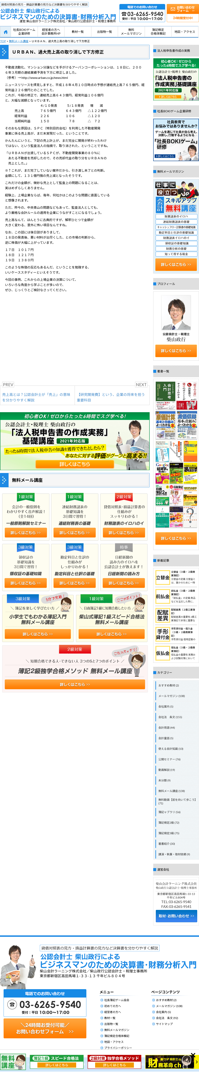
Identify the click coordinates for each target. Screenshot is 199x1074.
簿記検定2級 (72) (168, 822)
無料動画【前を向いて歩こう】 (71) (177, 801)
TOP (3, 41)
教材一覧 (78, 31)
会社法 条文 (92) (167, 1018)
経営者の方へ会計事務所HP (50, 31)
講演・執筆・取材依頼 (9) (174, 854)
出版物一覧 (104, 31)
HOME (5, 32)
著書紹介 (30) (166, 843)
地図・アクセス (185, 31)
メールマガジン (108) (171, 696)
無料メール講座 (18, 41)
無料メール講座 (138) (171, 791)
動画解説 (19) (166, 769)
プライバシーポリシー (118, 1048)
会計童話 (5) (165, 738)
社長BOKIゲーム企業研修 (24, 31)
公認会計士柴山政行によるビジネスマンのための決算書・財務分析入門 (58, 11)
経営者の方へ (112, 1012)
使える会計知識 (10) (170, 748)
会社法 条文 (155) (170, 717)
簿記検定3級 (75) (168, 833)
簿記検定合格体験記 (158, 31)
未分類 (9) (164, 780)
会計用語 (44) (166, 727)
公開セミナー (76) (169, 759)
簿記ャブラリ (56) (169, 812)
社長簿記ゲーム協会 (116, 1000)
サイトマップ (164, 1024)
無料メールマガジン (131, 31)
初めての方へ (112, 1006)
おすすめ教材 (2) (168, 685)
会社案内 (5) (165, 706)
